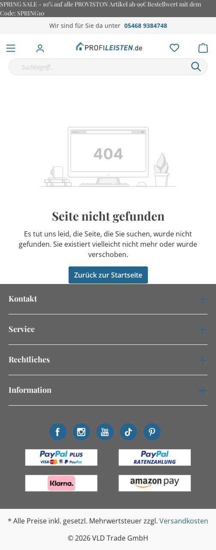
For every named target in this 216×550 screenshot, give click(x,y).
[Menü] (10, 46)
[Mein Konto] (42, 46)
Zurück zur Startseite (108, 275)
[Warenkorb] (206, 46)
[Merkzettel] (172, 46)
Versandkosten (183, 521)
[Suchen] (196, 66)
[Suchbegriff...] (97, 66)
